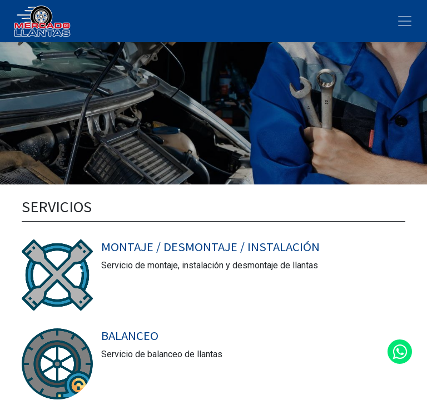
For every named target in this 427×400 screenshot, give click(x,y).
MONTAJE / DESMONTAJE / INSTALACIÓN (210, 246)
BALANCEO (129, 335)
